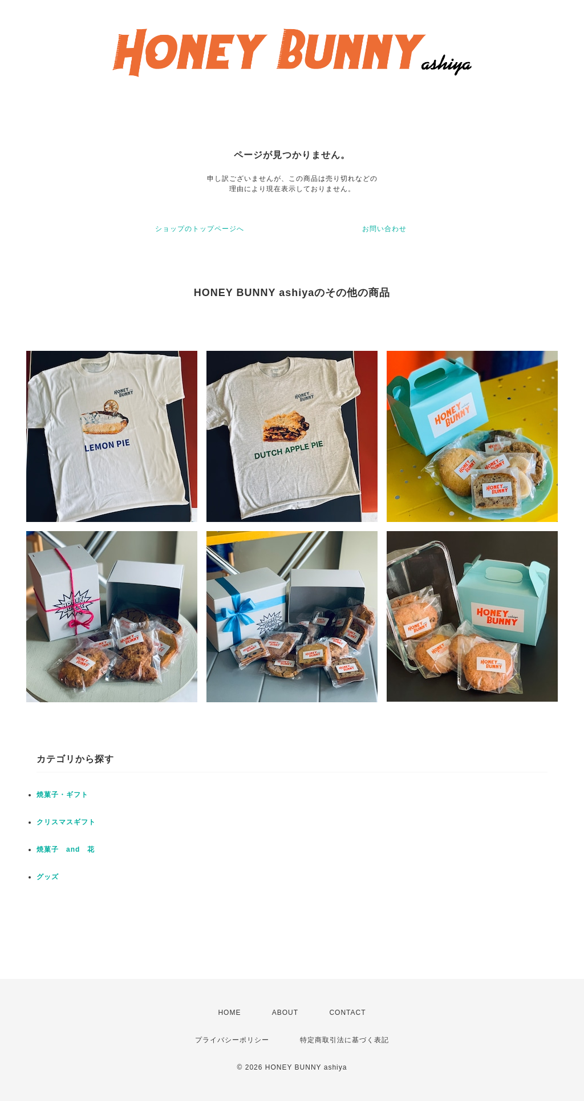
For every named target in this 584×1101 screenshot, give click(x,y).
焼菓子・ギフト (62, 795)
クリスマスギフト (66, 822)
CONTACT (347, 1013)
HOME (229, 1013)
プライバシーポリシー (232, 1040)
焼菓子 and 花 (65, 849)
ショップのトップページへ (199, 229)
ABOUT (285, 1013)
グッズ (47, 877)
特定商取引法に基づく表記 (344, 1040)
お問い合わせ (384, 229)
